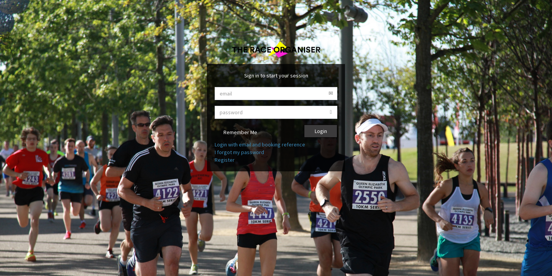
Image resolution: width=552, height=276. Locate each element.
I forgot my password (239, 152)
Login (321, 131)
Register (225, 159)
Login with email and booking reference (260, 144)
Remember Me (236, 133)
